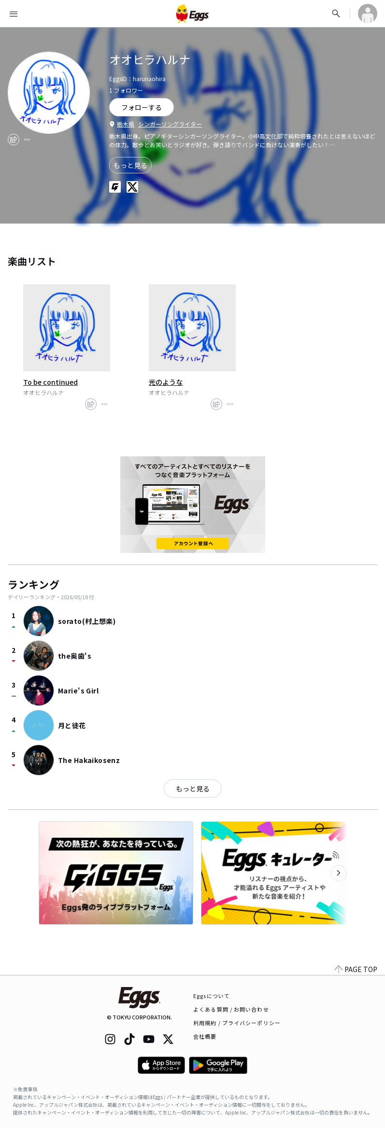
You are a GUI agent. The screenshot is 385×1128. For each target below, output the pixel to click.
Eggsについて (211, 996)
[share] (13, 139)
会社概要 (204, 1036)
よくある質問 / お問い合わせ (231, 1009)
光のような (166, 382)
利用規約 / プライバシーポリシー (237, 1023)
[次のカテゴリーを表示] (338, 873)
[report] (27, 139)
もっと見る (130, 165)
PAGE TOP (356, 969)
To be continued (50, 382)
